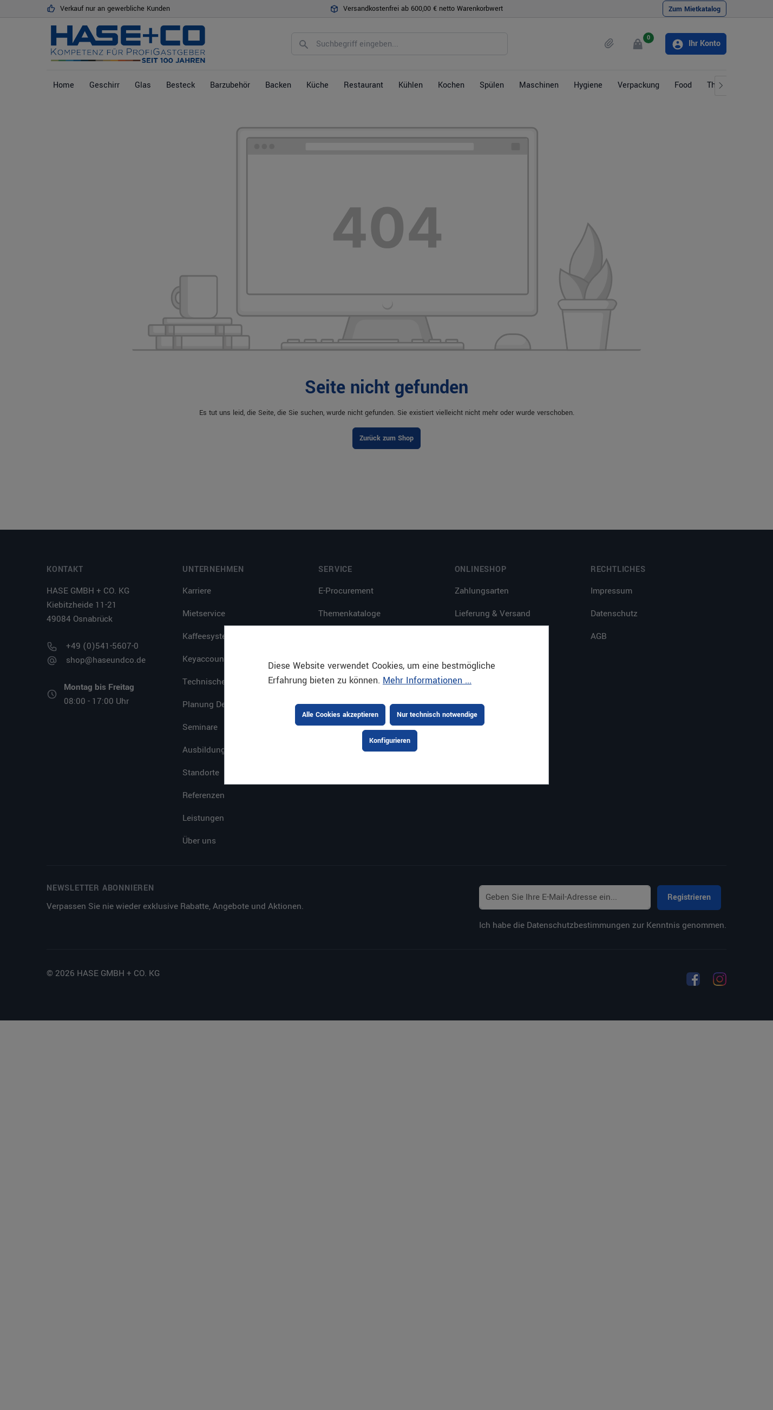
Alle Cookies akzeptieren (340, 715)
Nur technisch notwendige (437, 715)
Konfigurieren (389, 741)
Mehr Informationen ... (427, 680)
